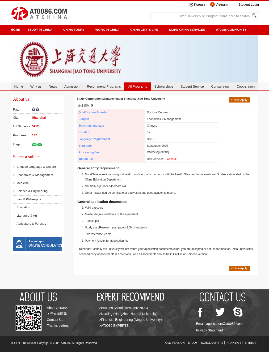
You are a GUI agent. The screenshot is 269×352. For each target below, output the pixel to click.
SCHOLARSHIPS (212, 342)
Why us (36, 86)
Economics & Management (35, 175)
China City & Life (144, 29)
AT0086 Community (231, 29)
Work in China (107, 29)
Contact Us (55, 320)
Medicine (23, 183)
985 (34, 145)
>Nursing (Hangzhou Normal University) (128, 314)
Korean (199, 4)
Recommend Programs (104, 86)
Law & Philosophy (29, 199)
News (53, 86)
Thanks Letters (58, 325)
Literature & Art (27, 215)
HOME (15, 29)
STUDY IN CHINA (40, 29)
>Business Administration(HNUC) (123, 308)
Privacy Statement (209, 330)
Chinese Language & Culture (36, 166)
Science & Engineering (32, 191)
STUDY (193, 342)
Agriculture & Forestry (31, 223)
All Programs (137, 86)
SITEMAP (251, 342)
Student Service (192, 86)
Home (18, 86)
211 (39, 145)
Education (23, 207)
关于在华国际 (57, 314)
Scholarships (163, 86)
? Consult (170, 159)
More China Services (187, 29)
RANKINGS (234, 342)
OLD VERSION (175, 342)
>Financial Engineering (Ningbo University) (130, 320)
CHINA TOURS (73, 29)
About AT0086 (57, 308)
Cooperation (246, 86)
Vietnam (221, 4)
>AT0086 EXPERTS (114, 325)
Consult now (220, 86)
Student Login (249, 4)
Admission (72, 86)
